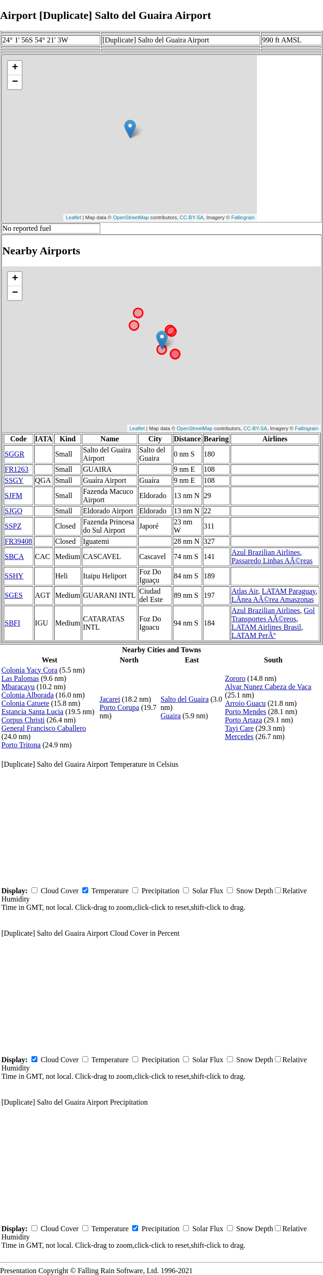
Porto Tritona (21, 745)
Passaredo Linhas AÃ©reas (272, 561)
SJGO (13, 511)
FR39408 (18, 541)
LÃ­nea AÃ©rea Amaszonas (273, 599)
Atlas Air (245, 591)
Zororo (235, 678)
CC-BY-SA (192, 217)
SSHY (14, 576)
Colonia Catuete (25, 703)
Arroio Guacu (245, 703)
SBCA (14, 556)
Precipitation (160, 891)
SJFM (13, 495)
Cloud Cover (60, 891)
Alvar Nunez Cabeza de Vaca (268, 687)
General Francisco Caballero (43, 728)
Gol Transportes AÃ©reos (273, 615)
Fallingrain (243, 217)
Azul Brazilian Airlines (266, 552)
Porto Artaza (243, 720)
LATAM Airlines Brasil (266, 627)
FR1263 (17, 469)
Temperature (110, 891)
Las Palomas (20, 678)
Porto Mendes (245, 712)
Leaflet (73, 217)
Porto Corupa (119, 707)
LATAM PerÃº (254, 635)
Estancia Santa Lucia (32, 712)
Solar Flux (207, 891)
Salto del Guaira (185, 699)
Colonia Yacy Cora (29, 670)
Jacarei (109, 699)
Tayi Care (239, 728)
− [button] (15, 82)
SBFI (12, 623)
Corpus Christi (23, 720)
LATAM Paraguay (288, 591)
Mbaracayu (18, 687)
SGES (14, 595)
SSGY (14, 480)
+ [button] (15, 68)
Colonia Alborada (27, 695)
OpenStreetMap (131, 217)
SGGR (14, 454)
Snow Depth (254, 891)
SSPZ (13, 526)
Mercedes (239, 736)
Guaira (171, 716)
